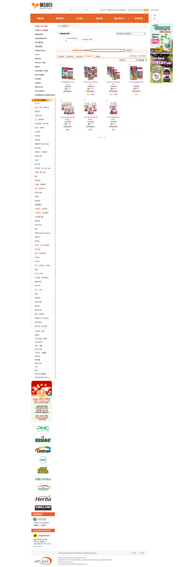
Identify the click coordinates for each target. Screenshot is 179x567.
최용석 (109, 560)
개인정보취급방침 (63, 553)
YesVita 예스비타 (72, 564)
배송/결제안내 (86, 553)
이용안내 (93, 553)
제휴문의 (78, 553)
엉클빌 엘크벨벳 (87, 39)
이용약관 (72, 553)
